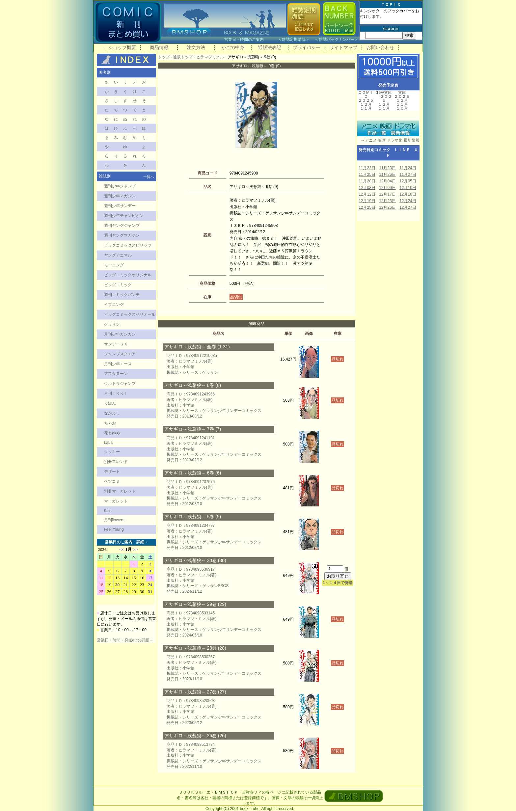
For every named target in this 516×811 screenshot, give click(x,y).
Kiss (108, 510)
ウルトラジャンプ (120, 383)
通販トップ (183, 57)
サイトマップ (343, 47)
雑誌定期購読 (294, 39)
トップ (164, 57)
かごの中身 (232, 47)
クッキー (112, 451)
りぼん (110, 403)
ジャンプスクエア (120, 354)
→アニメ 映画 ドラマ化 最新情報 (388, 140)
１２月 (366, 104)
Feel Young (114, 529)
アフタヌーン (116, 373)
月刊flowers (114, 520)
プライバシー (306, 47)
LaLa (108, 442)
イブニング (114, 304)
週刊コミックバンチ (122, 294)
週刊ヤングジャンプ (122, 225)
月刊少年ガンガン (120, 334)
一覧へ (148, 177)
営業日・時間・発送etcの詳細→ (125, 640)
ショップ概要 (122, 47)
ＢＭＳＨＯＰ (226, 792)
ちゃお (110, 423)
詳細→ (142, 542)
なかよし (112, 413)
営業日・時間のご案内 (250, 39)
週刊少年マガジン (120, 196)
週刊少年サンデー (120, 205)
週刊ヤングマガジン (122, 235)
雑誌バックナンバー (336, 39)
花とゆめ (112, 433)
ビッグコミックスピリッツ (127, 245)
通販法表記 (269, 47)
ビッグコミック (118, 285)
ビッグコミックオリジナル (127, 275)
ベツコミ (112, 481)
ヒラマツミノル (210, 57)
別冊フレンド (116, 461)
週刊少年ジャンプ (120, 186)
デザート (112, 471)
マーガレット (116, 501)
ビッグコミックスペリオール (129, 314)
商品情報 (159, 47)
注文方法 (196, 47)
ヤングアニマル (118, 255)
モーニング (114, 265)
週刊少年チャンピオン (124, 215)
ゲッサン (112, 324)
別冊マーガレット (120, 491)
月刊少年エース (118, 364)
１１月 (366, 108)
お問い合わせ (380, 47)
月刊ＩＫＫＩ (116, 393)
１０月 (402, 108)
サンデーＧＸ (116, 344)
